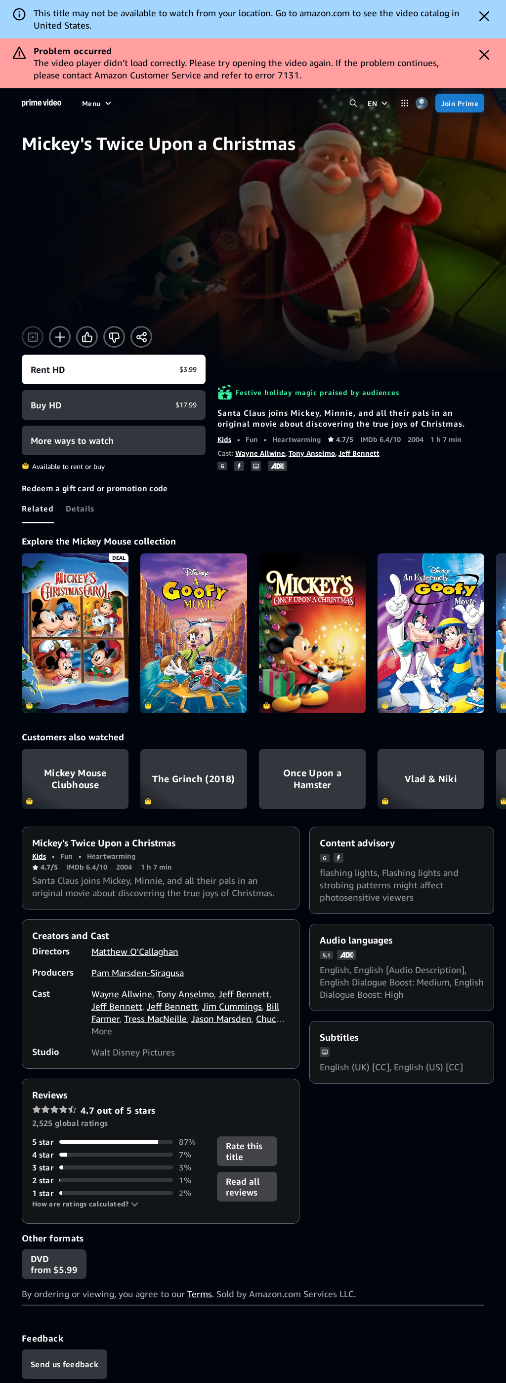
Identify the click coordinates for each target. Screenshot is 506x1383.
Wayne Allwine (260, 453)
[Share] (141, 337)
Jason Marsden (221, 1018)
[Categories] (404, 103)
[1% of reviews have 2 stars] (118, 1180)
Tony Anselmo (312, 453)
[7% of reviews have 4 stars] (118, 1154)
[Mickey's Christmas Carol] (75, 633)
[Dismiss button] (484, 16)
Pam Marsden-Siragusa (137, 972)
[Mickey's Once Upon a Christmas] (312, 633)
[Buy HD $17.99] (114, 405)
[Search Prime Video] (353, 103)
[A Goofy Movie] (193, 633)
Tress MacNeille (155, 1018)
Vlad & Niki (431, 779)
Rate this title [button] (244, 1151)
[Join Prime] (459, 103)
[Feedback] (64, 1364)
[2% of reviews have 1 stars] (118, 1193)
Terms (199, 1293)
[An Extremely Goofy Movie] (431, 633)
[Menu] (98, 103)
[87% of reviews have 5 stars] (118, 1141)
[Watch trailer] (32, 337)
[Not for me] (114, 337)
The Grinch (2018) (193, 779)
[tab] (38, 508)
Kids (224, 439)
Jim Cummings (232, 1006)
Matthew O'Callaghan (134, 951)
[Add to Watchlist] (60, 337)
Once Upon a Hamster (312, 779)
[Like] (87, 337)
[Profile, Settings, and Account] (421, 103)
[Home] (41, 103)
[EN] (379, 103)
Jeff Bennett (359, 453)
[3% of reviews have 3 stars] (118, 1167)
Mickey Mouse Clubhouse (75, 779)
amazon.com (324, 12)
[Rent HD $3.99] (114, 369)
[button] (85, 1204)
